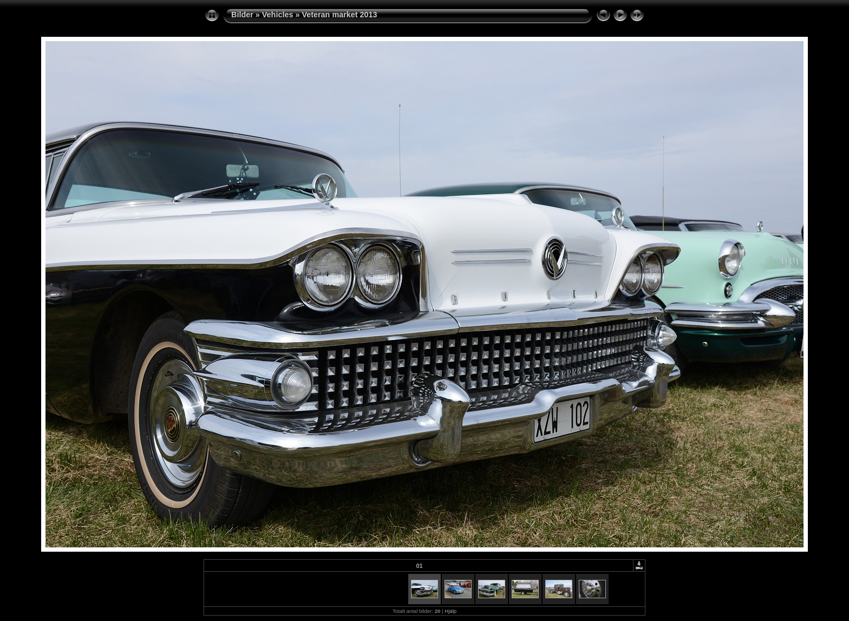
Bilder (242, 14)
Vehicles (277, 14)
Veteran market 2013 (339, 14)
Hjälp (450, 611)
